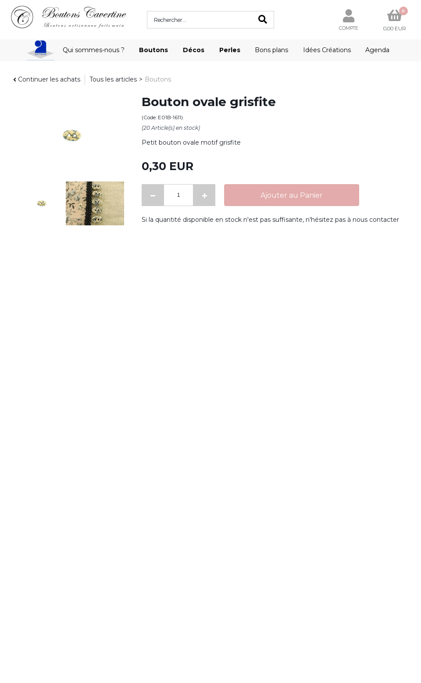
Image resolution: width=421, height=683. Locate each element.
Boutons (153, 50)
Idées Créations (327, 50)
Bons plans (271, 50)
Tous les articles (113, 79)
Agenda (377, 50)
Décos (193, 50)
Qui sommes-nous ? (94, 50)
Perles (229, 50)
